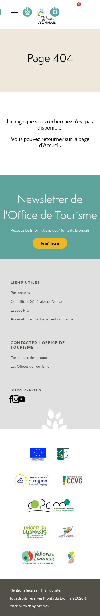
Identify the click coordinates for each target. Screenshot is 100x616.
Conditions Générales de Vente (36, 301)
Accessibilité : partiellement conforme (42, 319)
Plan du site (50, 590)
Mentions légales (23, 590)
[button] (14, 9)
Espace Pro (20, 310)
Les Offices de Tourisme (30, 366)
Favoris (82, 11)
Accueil (51, 145)
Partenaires (20, 293)
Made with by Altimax (29, 606)
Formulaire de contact (29, 357)
